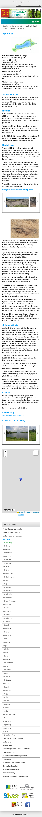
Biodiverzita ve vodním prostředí (15, 756)
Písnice (7, 683)
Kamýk (6, 625)
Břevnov (7, 549)
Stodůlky (7, 707)
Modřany (7, 670)
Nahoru (21, 515)
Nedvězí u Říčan (10, 735)
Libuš (6, 656)
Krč (5, 639)
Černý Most (8, 563)
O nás (29, 2)
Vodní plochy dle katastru (12, 536)
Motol (6, 673)
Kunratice (7, 642)
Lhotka (6, 649)
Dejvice (7, 570)
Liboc (6, 652)
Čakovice (7, 560)
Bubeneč (7, 556)
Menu (37, 22)
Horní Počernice (10, 601)
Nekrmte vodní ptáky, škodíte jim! (15, 776)
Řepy (6, 694)
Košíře (6, 632)
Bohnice (7, 546)
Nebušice (7, 677)
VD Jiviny (20, 28)
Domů (5, 26)
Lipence (7, 659)
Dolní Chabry (9, 573)
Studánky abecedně (10, 766)
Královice (7, 635)
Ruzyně (12, 28)
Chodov (7, 615)
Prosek (6, 687)
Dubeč (6, 580)
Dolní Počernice (9, 577)
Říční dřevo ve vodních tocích (14, 763)
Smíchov (7, 704)
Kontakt (37, 2)
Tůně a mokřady (9, 773)
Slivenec (7, 701)
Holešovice (8, 597)
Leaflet (20, 512)
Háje (6, 584)
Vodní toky (7, 742)
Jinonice (7, 621)
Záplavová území (9, 752)
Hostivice (7, 611)
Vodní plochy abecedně (11, 532)
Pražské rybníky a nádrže (12, 529)
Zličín (6, 731)
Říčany (6, 697)
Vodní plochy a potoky (16, 26)
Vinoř (6, 718)
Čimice (6, 567)
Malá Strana (8, 663)
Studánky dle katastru (11, 769)
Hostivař (7, 608)
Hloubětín (7, 587)
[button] (20, 479)
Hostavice (7, 604)
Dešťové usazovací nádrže (13, 738)
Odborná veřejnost (18, 2)
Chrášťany (8, 618)
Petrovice (7, 680)
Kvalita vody (7, 745)
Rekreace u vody (9, 759)
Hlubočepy (8, 591)
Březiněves (8, 553)
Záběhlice (7, 728)
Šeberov (7, 711)
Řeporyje (7, 690)
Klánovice (7, 628)
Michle (6, 666)
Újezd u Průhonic (10, 714)
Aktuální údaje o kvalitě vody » (13, 415)
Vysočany (7, 725)
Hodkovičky (8, 594)
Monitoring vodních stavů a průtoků (16, 749)
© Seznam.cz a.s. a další (31, 512)
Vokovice (7, 721)
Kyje (5, 646)
